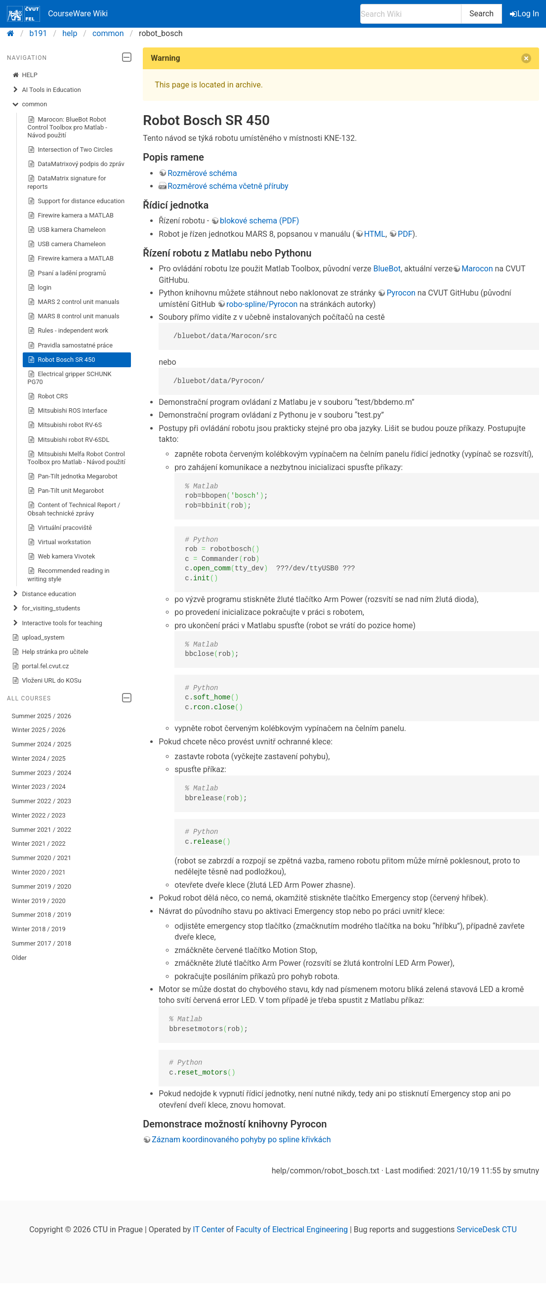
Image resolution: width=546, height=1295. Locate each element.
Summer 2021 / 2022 (42, 829)
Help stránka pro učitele (50, 652)
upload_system (38, 638)
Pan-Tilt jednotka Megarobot (73, 476)
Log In (525, 13)
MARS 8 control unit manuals (74, 316)
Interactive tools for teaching (57, 623)
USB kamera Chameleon (67, 230)
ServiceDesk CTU (486, 1229)
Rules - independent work (68, 331)
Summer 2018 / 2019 (42, 914)
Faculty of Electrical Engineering (292, 1229)
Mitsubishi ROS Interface (67, 411)
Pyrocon (401, 293)
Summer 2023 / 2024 (42, 773)
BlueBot (387, 268)
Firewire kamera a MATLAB (71, 215)
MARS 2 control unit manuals (74, 302)
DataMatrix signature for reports (67, 182)
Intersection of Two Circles (70, 150)
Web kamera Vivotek (61, 557)
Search (481, 13)
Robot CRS (48, 396)
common (108, 33)
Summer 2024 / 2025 (42, 744)
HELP (25, 75)
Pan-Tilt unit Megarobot (66, 491)
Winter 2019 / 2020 (39, 901)
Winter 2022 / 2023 (39, 815)
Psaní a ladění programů (67, 273)
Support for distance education (76, 201)
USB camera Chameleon (67, 244)
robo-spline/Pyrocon (261, 304)
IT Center (208, 1229)
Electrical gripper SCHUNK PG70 (70, 378)
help (69, 33)
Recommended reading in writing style (69, 574)
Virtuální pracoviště (60, 528)
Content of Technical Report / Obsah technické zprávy (74, 509)
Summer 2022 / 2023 (42, 801)
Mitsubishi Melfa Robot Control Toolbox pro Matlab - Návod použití (77, 458)
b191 (38, 33)
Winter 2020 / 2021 (39, 872)
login (40, 288)
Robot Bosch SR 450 (61, 360)
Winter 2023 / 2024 (39, 786)
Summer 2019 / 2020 (42, 886)
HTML (374, 234)
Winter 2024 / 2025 (39, 758)
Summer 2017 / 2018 (42, 943)
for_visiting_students (46, 608)
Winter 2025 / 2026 (39, 730)
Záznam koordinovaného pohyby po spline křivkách (241, 1139)
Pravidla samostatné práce (70, 345)
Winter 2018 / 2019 (39, 929)
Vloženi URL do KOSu (47, 681)
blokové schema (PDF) (259, 220)
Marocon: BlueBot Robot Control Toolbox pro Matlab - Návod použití (67, 127)
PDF (405, 234)
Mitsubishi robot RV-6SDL (69, 440)
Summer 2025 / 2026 (42, 716)
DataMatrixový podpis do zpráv (76, 164)
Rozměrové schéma (202, 173)
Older (19, 957)
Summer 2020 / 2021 (42, 858)
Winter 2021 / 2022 (39, 843)
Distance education (44, 594)
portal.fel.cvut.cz (40, 666)
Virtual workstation (59, 542)
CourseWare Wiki (57, 14)
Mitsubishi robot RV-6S (65, 425)
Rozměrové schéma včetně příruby (228, 186)
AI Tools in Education (46, 90)
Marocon (477, 268)
